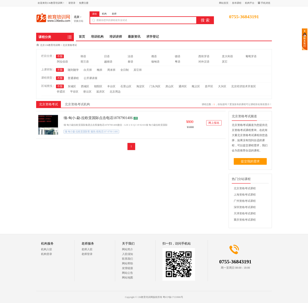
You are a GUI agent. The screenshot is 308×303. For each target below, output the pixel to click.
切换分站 (78, 21)
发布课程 (236, 3)
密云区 (87, 91)
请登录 (71, 3)
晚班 (99, 69)
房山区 (169, 86)
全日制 (124, 69)
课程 (94, 14)
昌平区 (209, 86)
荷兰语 (85, 61)
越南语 (108, 61)
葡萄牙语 (251, 56)
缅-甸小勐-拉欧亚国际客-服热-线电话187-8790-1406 (91, 131)
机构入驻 (46, 249)
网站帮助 (127, 263)
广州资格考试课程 (245, 200)
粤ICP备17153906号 (173, 297)
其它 (224, 61)
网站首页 (223, 3)
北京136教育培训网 (50, 45)
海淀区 (140, 86)
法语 (130, 56)
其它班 (138, 69)
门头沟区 (154, 86)
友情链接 (127, 268)
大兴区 (222, 86)
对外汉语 (203, 61)
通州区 (183, 86)
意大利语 (227, 56)
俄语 (154, 56)
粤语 (177, 61)
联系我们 (127, 258)
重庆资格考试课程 (245, 219)
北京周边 (115, 91)
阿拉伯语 (62, 61)
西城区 (85, 86)
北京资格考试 (70, 45)
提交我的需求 (250, 161)
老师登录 (87, 254)
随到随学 (73, 69)
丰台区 (111, 86)
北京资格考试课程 (245, 188)
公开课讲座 (90, 78)
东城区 (72, 86)
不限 (60, 56)
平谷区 (74, 91)
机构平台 (249, 3)
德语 (177, 56)
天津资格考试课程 (245, 213)
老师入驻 (87, 249)
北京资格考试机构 (77, 104)
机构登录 (46, 254)
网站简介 (127, 249)
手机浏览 (265, 3)
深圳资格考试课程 (245, 207)
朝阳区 (98, 86)
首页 (82, 36)
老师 (114, 13)
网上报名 (213, 122)
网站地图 (127, 277)
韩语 (83, 56)
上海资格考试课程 (245, 194)
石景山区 (125, 86)
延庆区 (100, 91)
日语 (107, 56)
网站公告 (127, 272)
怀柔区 (61, 91)
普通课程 (73, 78)
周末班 (111, 69)
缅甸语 (155, 61)
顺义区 (196, 86)
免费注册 (83, 3)
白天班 (88, 69)
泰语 (130, 61)
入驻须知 (127, 254)
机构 (104, 13)
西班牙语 (203, 56)
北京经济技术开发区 (243, 86)
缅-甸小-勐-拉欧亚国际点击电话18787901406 (98, 118)
